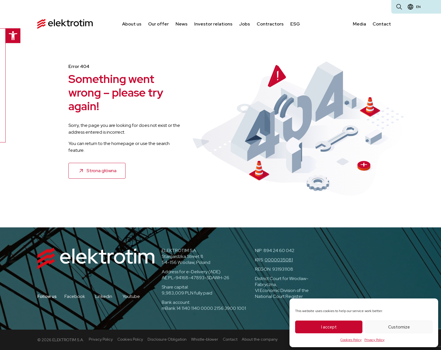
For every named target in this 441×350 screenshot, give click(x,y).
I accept (329, 327)
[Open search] (399, 6)
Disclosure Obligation (167, 339)
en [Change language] (418, 7)
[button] (7, 35)
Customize (399, 327)
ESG (295, 24)
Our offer (158, 24)
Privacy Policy (374, 340)
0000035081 (279, 260)
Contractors (270, 24)
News (181, 24)
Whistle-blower (204, 339)
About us (131, 24)
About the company (260, 339)
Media (359, 24)
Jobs (244, 24)
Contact (382, 24)
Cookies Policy (351, 340)
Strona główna (101, 170)
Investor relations (213, 24)
